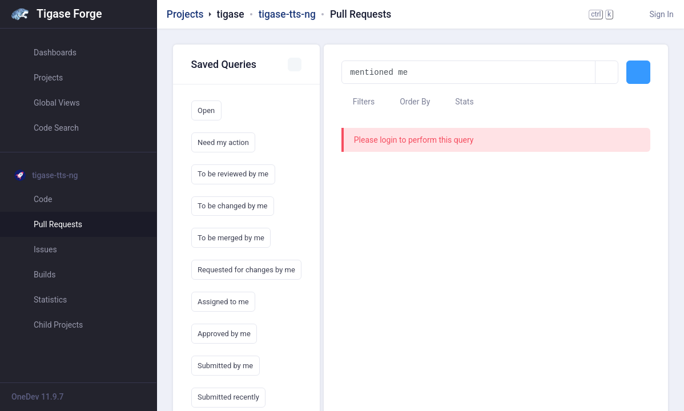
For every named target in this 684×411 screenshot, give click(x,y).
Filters (358, 101)
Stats (459, 101)
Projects (185, 14)
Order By (409, 101)
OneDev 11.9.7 (37, 396)
